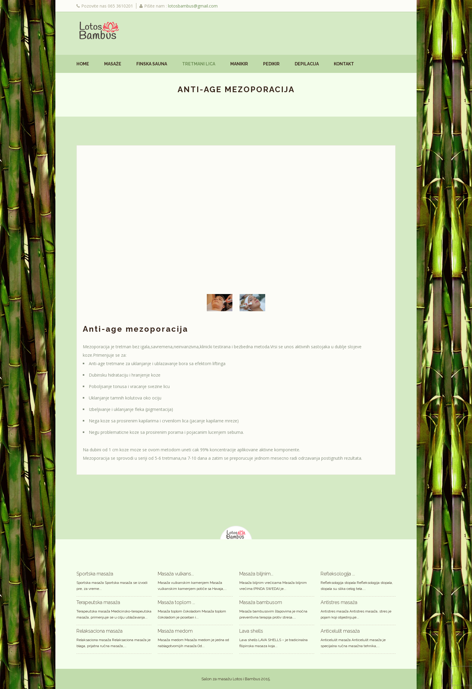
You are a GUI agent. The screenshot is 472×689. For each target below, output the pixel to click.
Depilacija (307, 63)
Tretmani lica (198, 63)
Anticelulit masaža (340, 631)
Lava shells (251, 631)
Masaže (112, 63)
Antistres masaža (339, 602)
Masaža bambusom (260, 602)
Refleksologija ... (338, 573)
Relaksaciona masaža (99, 631)
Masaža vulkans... (176, 573)
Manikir (239, 63)
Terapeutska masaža (98, 602)
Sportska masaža (94, 573)
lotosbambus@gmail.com (193, 6)
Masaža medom (175, 631)
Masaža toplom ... (176, 602)
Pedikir (271, 63)
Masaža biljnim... (256, 573)
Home (82, 63)
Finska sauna (151, 63)
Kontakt (344, 63)
